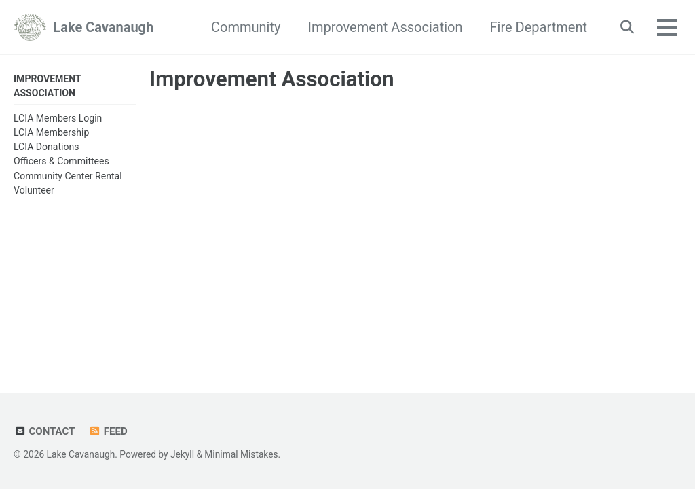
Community (245, 27)
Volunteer (34, 190)
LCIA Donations (46, 146)
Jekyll (182, 454)
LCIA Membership (51, 132)
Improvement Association (384, 27)
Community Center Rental (68, 175)
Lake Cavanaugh (103, 27)
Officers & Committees (61, 161)
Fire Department (538, 27)
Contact (44, 431)
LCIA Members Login (58, 118)
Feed (107, 431)
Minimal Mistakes (241, 454)
